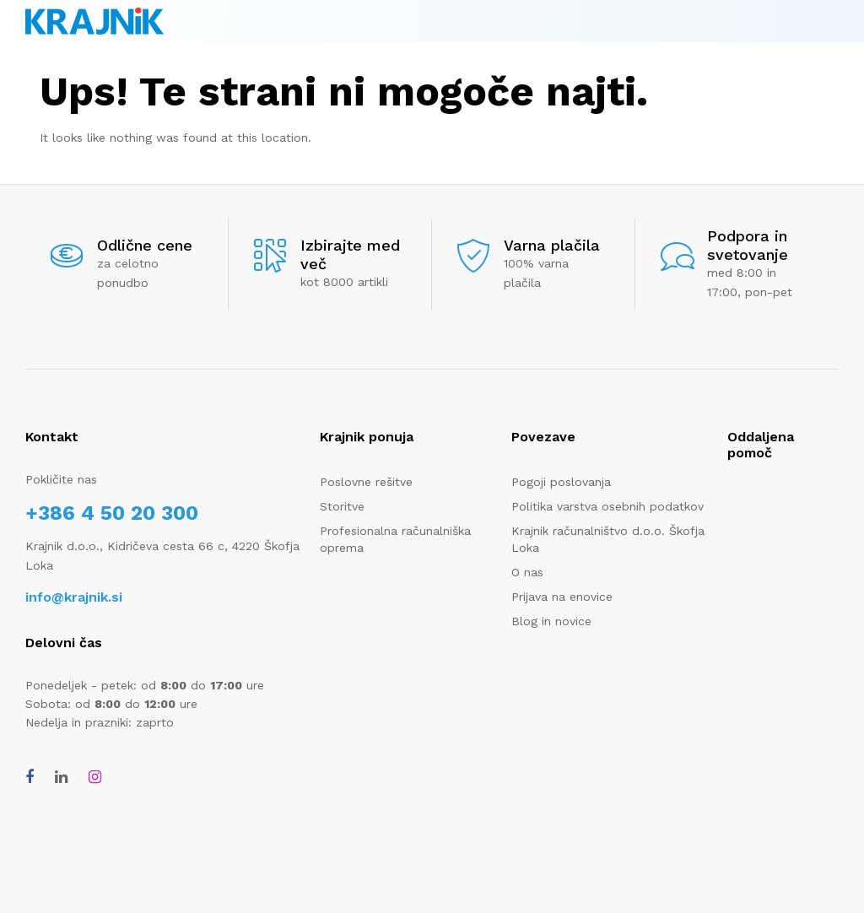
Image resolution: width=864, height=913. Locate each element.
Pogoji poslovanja (561, 482)
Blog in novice (551, 621)
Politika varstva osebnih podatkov (607, 506)
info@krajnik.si (73, 597)
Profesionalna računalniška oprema (395, 539)
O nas (527, 572)
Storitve (342, 506)
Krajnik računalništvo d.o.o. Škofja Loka (608, 539)
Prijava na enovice (562, 596)
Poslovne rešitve (366, 482)
